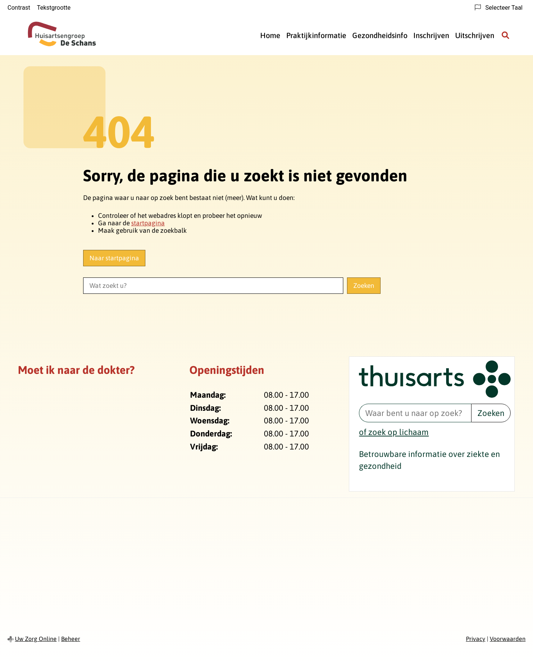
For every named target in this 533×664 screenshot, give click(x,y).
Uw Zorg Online (36, 638)
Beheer (70, 638)
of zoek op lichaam (394, 432)
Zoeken (490, 413)
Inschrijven (431, 35)
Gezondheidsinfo (379, 35)
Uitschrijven (474, 35)
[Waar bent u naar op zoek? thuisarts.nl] (415, 413)
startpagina (148, 223)
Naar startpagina (114, 258)
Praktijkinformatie (316, 35)
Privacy (475, 638)
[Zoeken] (505, 35)
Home (270, 35)
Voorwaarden (508, 638)
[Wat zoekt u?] (213, 285)
